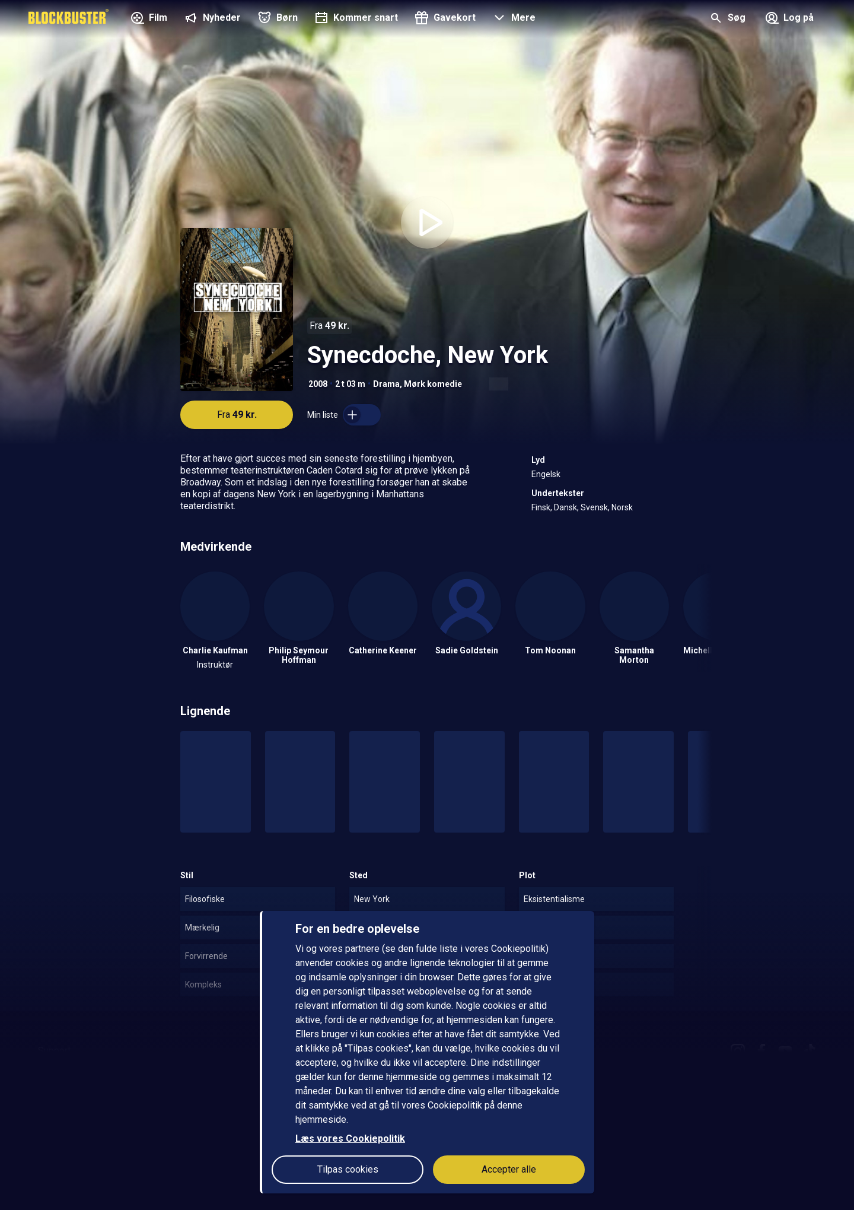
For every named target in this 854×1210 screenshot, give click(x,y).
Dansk (565, 507)
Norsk (622, 507)
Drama (386, 384)
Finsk (540, 507)
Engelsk (545, 474)
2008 (317, 384)
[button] (512, 19)
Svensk (594, 507)
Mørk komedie (433, 384)
